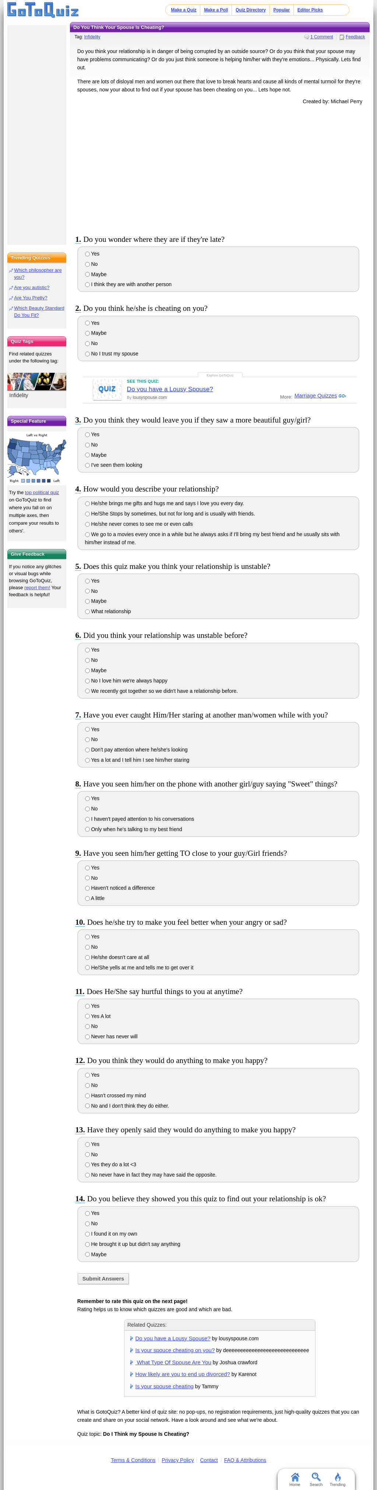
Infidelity (92, 36)
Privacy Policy (178, 1460)
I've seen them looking (113, 465)
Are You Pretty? (30, 298)
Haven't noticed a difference (120, 888)
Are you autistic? (31, 287)
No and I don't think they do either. (127, 1106)
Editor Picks (310, 10)
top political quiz (42, 492)
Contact (209, 1460)
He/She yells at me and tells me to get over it (139, 967)
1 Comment (321, 36)
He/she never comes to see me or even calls (139, 524)
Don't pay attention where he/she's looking (136, 750)
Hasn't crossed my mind (115, 1095)
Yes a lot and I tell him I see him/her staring (137, 760)
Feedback (355, 36)
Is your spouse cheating (164, 1386)
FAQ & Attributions (245, 1460)
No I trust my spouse (111, 354)
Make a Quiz (183, 10)
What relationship (108, 611)
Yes (92, 254)
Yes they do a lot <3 (111, 1164)
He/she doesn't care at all (117, 957)
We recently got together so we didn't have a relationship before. (161, 691)
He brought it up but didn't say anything (132, 1244)
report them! (37, 587)
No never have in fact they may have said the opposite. (151, 1175)
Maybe (96, 274)
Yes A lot (98, 1016)
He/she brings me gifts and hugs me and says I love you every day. (164, 503)
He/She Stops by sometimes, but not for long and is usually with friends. (170, 514)
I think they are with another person (128, 284)
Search (316, 1480)
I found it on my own (111, 1234)
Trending (337, 1480)
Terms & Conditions (133, 1460)
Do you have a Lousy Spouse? (170, 389)
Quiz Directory (251, 10)
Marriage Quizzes (315, 396)
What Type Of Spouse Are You (173, 1362)
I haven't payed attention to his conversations (139, 819)
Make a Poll (216, 10)
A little (95, 898)
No (91, 264)
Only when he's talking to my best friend (133, 829)
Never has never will (111, 1036)
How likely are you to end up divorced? (182, 1374)
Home (294, 1480)
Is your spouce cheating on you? (175, 1350)
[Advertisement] (220, 168)
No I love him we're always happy (126, 681)
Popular (282, 10)
